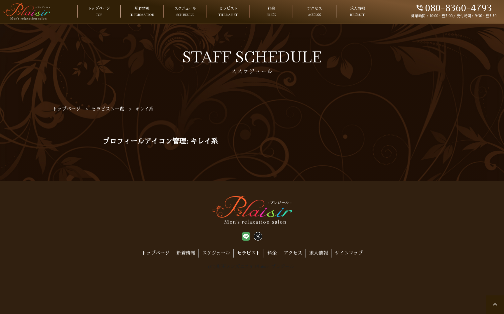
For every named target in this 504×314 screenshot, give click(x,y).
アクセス (314, 12)
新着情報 (142, 12)
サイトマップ (349, 253)
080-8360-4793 (454, 8)
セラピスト (228, 12)
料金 (271, 12)
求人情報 (357, 12)
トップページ (99, 12)
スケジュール (185, 12)
